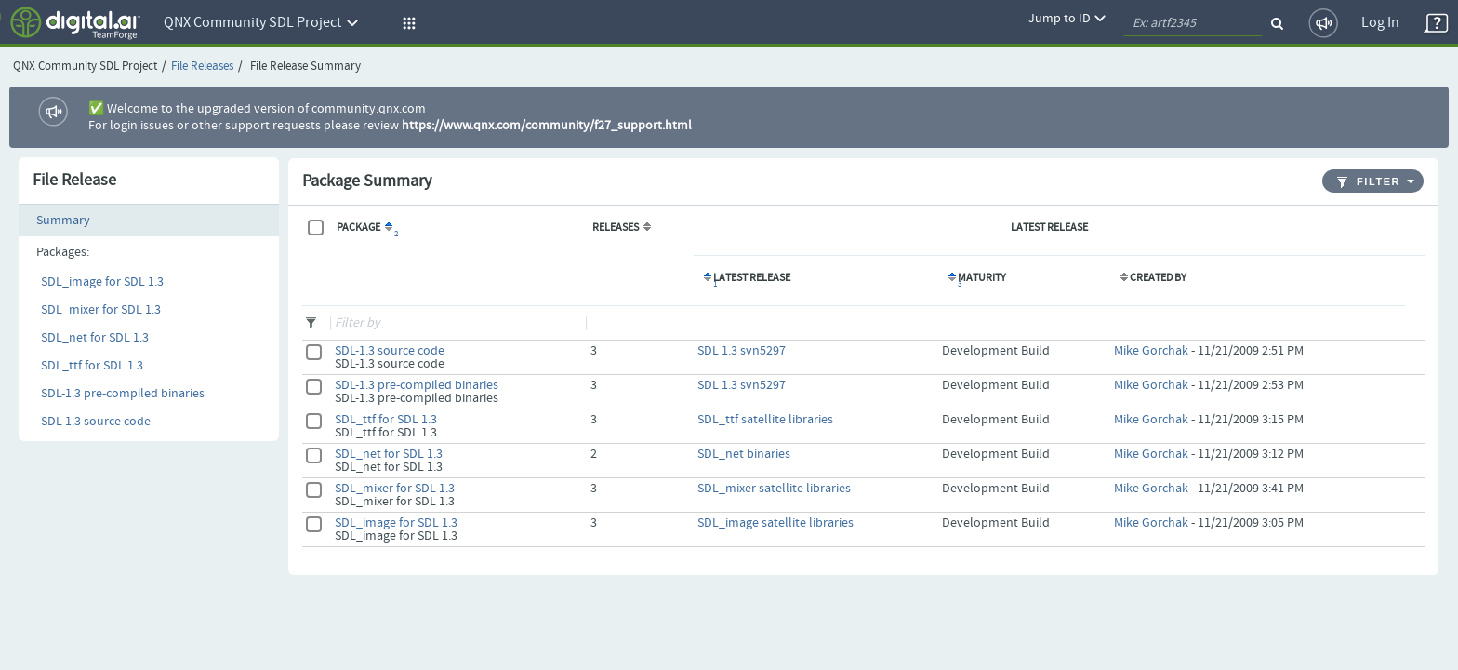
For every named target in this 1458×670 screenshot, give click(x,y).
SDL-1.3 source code (96, 421)
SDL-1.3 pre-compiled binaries (123, 393)
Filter (1368, 182)
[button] (406, 23)
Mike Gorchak (1151, 350)
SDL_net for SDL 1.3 (95, 337)
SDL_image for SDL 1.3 (102, 282)
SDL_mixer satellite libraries (774, 488)
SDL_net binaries (743, 454)
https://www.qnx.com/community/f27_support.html (547, 125)
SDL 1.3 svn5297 (741, 350)
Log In (1380, 23)
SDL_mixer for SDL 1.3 (101, 310)
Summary (63, 220)
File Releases (202, 66)
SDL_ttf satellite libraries (765, 419)
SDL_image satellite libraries (775, 523)
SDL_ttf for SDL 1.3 (92, 365)
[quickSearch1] (1193, 23)
